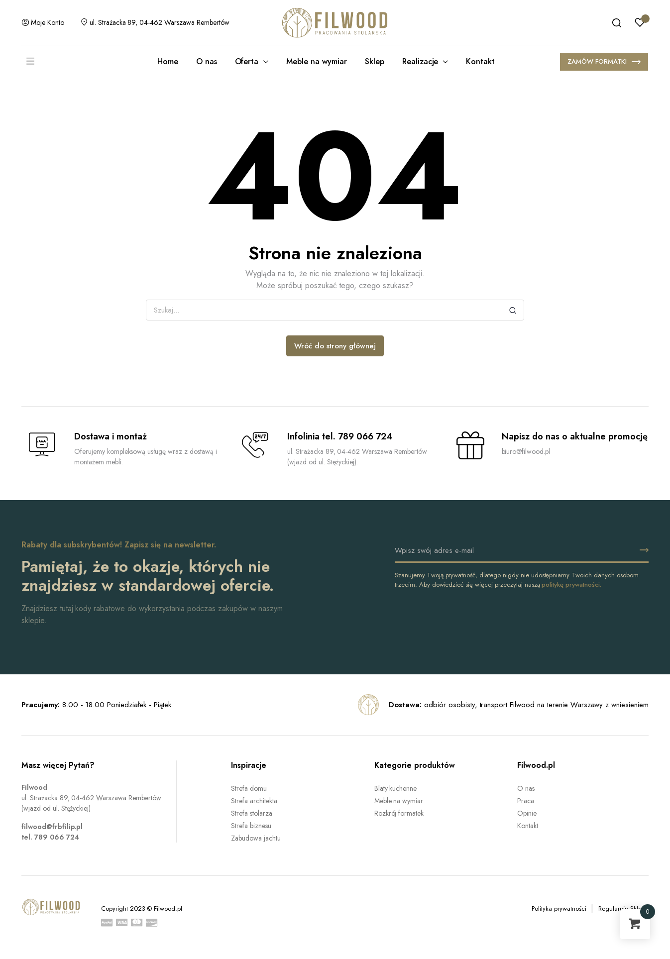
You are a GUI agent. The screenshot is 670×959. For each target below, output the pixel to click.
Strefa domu (249, 788)
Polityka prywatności (559, 908)
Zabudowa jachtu (256, 838)
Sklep (374, 61)
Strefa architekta (254, 801)
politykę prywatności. (571, 584)
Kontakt (480, 61)
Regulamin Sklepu (623, 908)
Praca (525, 801)
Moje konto (42, 22)
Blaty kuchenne (395, 788)
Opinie (527, 813)
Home (167, 61)
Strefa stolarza (251, 813)
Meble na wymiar (316, 61)
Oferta (247, 61)
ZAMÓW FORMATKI (604, 62)
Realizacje (420, 61)
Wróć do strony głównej (334, 345)
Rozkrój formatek (399, 813)
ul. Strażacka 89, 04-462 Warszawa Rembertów (154, 22)
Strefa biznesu (251, 826)
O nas (206, 61)
